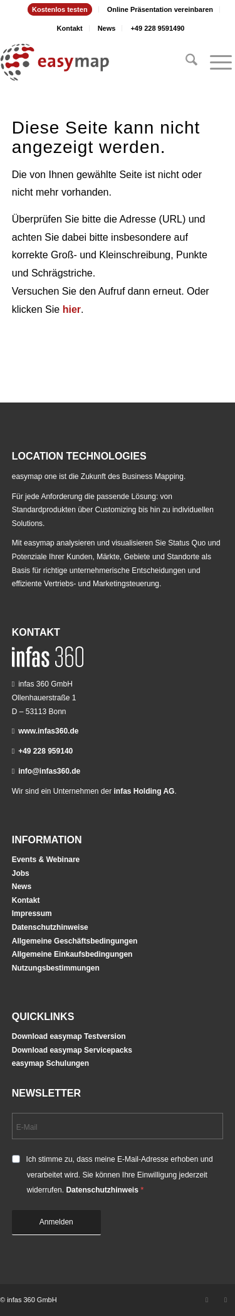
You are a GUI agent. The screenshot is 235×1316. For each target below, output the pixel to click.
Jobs (20, 873)
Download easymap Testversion (69, 1036)
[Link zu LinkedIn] (206, 1299)
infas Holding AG (144, 791)
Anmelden (56, 1222)
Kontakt (70, 28)
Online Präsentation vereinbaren (160, 9)
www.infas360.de (48, 731)
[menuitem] (60, 9)
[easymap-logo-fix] (94, 62)
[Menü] (214, 62)
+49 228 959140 (45, 751)
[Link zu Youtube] (225, 1299)
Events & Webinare (46, 859)
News (107, 28)
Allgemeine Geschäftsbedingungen (75, 941)
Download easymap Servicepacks (72, 1050)
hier (72, 309)
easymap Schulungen (50, 1063)
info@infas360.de (49, 771)
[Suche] (185, 62)
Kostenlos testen (60, 9)
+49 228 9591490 (157, 28)
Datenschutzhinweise (50, 927)
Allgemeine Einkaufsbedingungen (72, 954)
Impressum (32, 913)
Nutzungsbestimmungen (56, 968)
